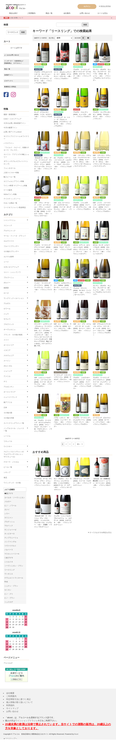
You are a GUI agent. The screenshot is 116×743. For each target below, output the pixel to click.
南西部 (6, 288)
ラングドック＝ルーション (14, 298)
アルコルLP (8, 663)
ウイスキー (8, 446)
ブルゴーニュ (9, 277)
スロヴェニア (9, 355)
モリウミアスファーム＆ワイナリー (16, 137)
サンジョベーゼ (10, 530)
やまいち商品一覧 (10, 203)
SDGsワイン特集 (10, 194)
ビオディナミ (8, 81)
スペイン (7, 361)
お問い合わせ (85, 13)
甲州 (6, 582)
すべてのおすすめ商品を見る (100, 532)
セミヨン (7, 590)
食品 (5, 477)
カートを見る (102, 13)
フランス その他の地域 (13, 335)
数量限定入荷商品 (10, 87)
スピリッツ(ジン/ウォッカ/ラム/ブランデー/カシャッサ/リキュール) (14, 454)
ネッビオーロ (9, 534)
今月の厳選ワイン (10, 127)
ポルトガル (8, 366)
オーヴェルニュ (10, 329)
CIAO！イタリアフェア (12, 119)
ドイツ (6, 340)
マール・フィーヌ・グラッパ (15, 236)
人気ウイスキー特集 (11, 173)
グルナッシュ (9, 522)
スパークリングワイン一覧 (14, 423)
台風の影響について (16, 18)
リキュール (8, 441)
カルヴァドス (9, 241)
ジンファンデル (10, 542)
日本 (5, 407)
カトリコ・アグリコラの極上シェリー (16, 155)
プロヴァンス (9, 324)
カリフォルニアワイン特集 (14, 181)
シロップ (7, 472)
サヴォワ (7, 319)
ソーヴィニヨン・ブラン (13, 566)
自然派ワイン (8, 75)
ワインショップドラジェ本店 (28, 720)
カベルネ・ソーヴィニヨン (14, 497)
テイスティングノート (12, 199)
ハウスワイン (9, 143)
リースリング (9, 570)
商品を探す (13, 13)
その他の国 (8, 413)
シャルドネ (8, 562)
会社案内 (67, 13)
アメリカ (7, 376)
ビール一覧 (8, 467)
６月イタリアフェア (11, 267)
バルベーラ (8, 550)
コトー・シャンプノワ (12, 272)
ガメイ (7, 509)
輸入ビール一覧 (10, 177)
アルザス (7, 303)
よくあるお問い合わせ (11, 55)
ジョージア (8, 371)
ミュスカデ (8, 602)
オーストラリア (10, 392)
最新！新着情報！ (10, 114)
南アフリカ (8, 402)
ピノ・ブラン (9, 598)
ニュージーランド (10, 397)
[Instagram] (13, 95)
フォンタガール (10, 168)
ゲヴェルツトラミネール (13, 578)
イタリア (7, 350)
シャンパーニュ (10, 220)
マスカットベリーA (11, 554)
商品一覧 (49, 13)
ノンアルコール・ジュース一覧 (14, 429)
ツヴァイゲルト (10, 546)
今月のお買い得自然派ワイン (15, 123)
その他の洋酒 (9, 418)
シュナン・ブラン (11, 586)
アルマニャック (10, 231)
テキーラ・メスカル (11, 462)
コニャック (8, 225)
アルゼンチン (9, 387)
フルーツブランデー (11, 246)
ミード (6, 262)
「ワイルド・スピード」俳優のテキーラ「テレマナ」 (16, 148)
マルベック (8, 526)
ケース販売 (8, 190)
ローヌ (6, 293)
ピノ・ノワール (10, 505)
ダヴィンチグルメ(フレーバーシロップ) (16, 162)
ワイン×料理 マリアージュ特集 (15, 186)
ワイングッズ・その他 (12, 483)
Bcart (76, 734)
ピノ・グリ (8, 594)
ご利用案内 (31, 13)
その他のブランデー (11, 251)
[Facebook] (6, 95)
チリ (5, 381)
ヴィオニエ (8, 574)
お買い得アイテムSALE (13, 132)
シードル (7, 436)
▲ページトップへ (10, 738)
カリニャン (8, 517)
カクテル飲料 (9, 257)
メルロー (7, 501)
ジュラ (6, 314)
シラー (7, 514)
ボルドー (7, 283)
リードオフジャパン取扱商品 (15, 207)
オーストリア (9, 345)
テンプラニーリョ (11, 538)
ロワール (7, 309)
